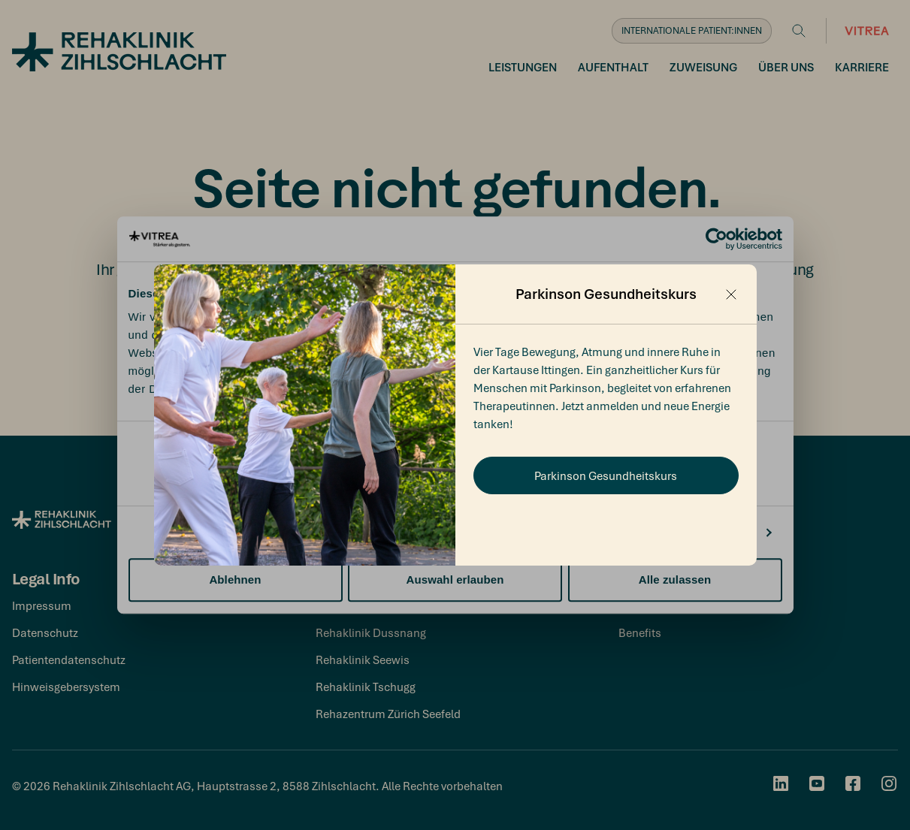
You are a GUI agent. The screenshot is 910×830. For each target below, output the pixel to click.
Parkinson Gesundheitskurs (605, 475)
